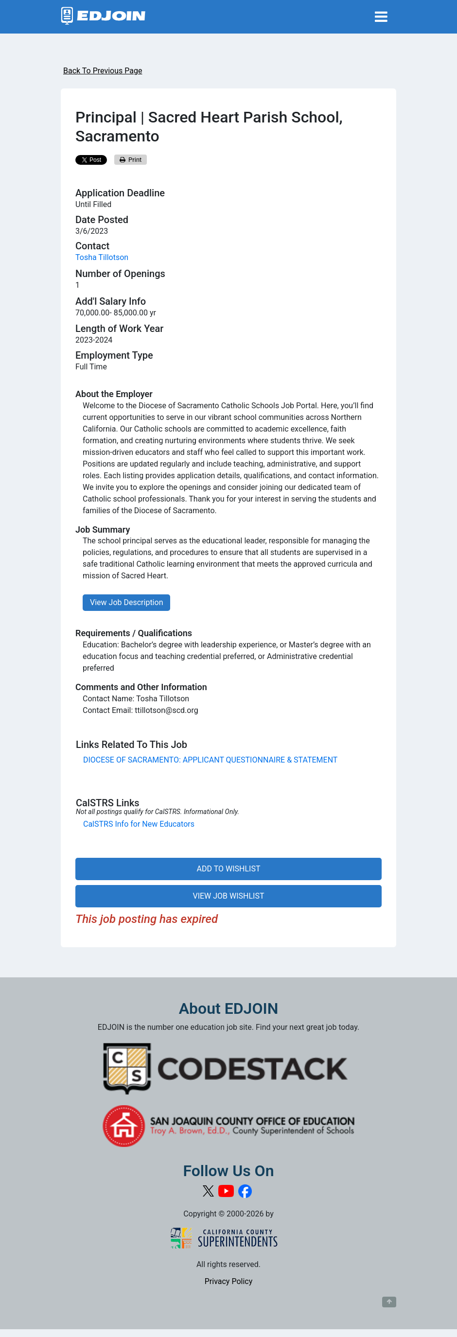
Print (131, 159)
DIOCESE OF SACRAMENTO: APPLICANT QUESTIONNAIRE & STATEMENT (210, 759)
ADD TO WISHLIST (229, 868)
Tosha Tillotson (101, 257)
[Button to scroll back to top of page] (389, 1302)
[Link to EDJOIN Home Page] (103, 17)
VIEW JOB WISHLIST (228, 896)
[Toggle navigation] (381, 17)
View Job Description (126, 602)
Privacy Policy (229, 1281)
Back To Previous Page (102, 70)
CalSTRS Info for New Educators (138, 824)
